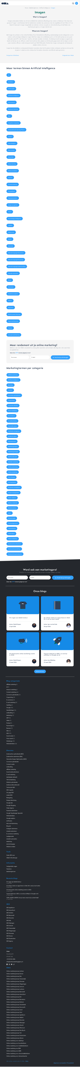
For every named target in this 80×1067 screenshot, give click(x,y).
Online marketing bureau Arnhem (15, 971)
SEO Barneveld (10, 915)
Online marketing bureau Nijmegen (15, 1022)
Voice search (9, 738)
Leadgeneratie (10, 836)
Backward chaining (13, 109)
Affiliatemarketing (12, 374)
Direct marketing (12, 410)
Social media (9, 735)
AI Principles (11, 88)
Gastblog (8, 704)
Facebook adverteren (11, 810)
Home (26, 8)
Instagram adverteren (11, 828)
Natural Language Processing (15, 259)
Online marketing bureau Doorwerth (15, 1007)
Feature (10, 177)
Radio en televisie (12, 502)
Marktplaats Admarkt (11, 777)
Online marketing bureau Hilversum (15, 1027)
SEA (7, 730)
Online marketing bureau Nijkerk (14, 1017)
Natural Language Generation (16, 253)
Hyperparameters (12, 198)
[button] (73, 3)
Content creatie (10, 764)
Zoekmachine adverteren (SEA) (14, 756)
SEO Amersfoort (10, 910)
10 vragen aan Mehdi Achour (13, 881)
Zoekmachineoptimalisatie (15, 554)
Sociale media (11, 518)
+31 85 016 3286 (10, 959)
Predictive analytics (13, 294)
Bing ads (8, 825)
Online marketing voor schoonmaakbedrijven (18, 1053)
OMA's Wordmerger (11, 857)
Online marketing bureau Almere (14, 1038)
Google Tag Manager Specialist (14, 813)
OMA (7, 720)
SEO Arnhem (9, 912)
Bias (9, 116)
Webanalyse (11, 533)
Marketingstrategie (13, 451)
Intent (9, 211)
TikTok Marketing (10, 779)
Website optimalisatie (12, 782)
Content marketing (11, 692)
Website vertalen (10, 846)
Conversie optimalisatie (14, 395)
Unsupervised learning (14, 335)
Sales (9, 513)
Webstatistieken (10, 743)
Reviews (8, 728)
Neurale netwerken (13, 273)
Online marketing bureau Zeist (14, 1012)
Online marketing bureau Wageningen (16, 984)
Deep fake (10, 157)
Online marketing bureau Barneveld (15, 991)
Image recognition (13, 205)
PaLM (9, 280)
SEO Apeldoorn (10, 907)
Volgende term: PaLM (68, 55)
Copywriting (11, 400)
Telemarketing (11, 528)
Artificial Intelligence (13, 95)
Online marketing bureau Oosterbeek (16, 1004)
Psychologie (9, 725)
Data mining (11, 150)
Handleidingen (10, 710)
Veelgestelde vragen (11, 866)
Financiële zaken (12, 426)
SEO (7, 733)
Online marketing (12, 472)
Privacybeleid (70, 1062)
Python (10, 300)
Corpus (10, 136)
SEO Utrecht (9, 925)
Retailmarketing (12, 508)
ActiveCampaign (10, 844)
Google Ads (9, 802)
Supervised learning (13, 321)
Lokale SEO (9, 795)
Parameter (11, 287)
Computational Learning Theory (16, 129)
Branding (10, 385)
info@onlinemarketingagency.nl (14, 961)
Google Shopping (11, 805)
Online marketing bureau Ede (14, 976)
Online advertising (13, 467)
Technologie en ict (13, 523)
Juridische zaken (12, 436)
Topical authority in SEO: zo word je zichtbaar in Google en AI (22, 893)
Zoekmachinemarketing (14, 549)
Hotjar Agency (10, 807)
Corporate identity (13, 405)
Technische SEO (10, 787)
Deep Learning (12, 164)
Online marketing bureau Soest (14, 1009)
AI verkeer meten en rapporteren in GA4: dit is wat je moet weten (23, 885)
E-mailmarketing (12, 421)
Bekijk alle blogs (40, 671)
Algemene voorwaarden (60, 1062)
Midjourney (11, 232)
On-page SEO (10, 792)
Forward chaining (12, 184)
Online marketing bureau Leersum (15, 986)
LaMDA (10, 225)
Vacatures (9, 868)
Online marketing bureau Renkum (15, 1002)
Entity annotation (12, 170)
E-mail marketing (10, 702)
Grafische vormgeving (13, 431)
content (10, 390)
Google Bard (11, 191)
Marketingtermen (33, 8)
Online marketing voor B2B (13, 1048)
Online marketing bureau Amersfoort (16, 994)
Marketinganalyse (12, 446)
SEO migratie (9, 789)
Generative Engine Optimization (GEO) (16, 759)
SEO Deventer (10, 917)
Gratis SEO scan (10, 855)
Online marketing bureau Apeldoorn (15, 1014)
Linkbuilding (9, 712)
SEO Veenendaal (10, 928)
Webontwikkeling (12, 538)
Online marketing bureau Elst (13, 996)
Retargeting (9, 797)
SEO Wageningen (11, 930)
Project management (13, 492)
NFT (7, 717)
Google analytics (10, 818)
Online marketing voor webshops (15, 1040)
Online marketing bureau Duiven (14, 973)
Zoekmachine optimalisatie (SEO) (14, 753)
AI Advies (10, 82)
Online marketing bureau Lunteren (15, 989)
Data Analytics (12, 143)
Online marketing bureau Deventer (15, 1020)
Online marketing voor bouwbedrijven (16, 1043)
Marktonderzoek (12, 456)
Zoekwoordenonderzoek (12, 784)
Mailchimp (9, 841)
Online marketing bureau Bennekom (15, 999)
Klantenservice (12, 441)
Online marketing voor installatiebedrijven (17, 1045)
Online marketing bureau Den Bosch (15, 1030)
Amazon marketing (11, 689)
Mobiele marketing (13, 461)
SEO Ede (8, 920)
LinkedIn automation (11, 838)
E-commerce (11, 415)
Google (8, 707)
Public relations (12, 497)
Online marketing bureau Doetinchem (16, 1035)
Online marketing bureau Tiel (13, 1032)
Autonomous (11, 102)
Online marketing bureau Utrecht (14, 1025)
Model (10, 239)
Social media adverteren (12, 771)
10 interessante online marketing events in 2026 (18, 889)
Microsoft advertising (11, 823)
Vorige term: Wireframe (12, 55)
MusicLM (10, 246)
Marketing (9, 715)
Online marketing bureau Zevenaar (15, 981)
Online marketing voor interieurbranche (16, 1056)
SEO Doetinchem (10, 938)
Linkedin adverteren (11, 831)
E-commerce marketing (12, 833)
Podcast (8, 723)
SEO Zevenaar (10, 933)
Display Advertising (11, 800)
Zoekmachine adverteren (14, 543)
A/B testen (9, 820)
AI (8, 75)
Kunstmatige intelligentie (14, 218)
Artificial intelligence (44, 8)
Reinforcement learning (14, 314)
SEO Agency (9, 941)
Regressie (10, 307)
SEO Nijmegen (10, 923)
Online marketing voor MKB (13, 1050)
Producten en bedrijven (14, 487)
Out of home (11, 477)
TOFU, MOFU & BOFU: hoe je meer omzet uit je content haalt (22, 897)
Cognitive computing (13, 123)
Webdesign (9, 741)
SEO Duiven (9, 935)
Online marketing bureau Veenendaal (16, 978)
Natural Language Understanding (16, 266)
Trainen (10, 328)
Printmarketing (12, 482)
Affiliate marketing (11, 684)
